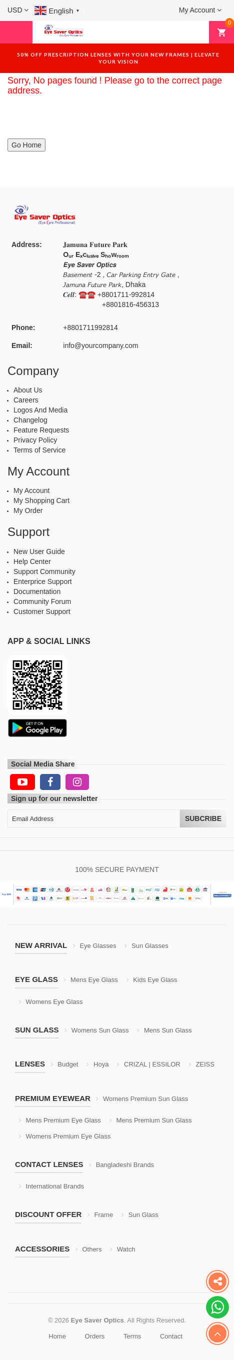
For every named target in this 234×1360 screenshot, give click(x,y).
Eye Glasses (94, 946)
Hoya (97, 1064)
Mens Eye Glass (91, 980)
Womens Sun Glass (96, 1030)
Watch (122, 1249)
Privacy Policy (35, 440)
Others (89, 1249)
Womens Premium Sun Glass (142, 1098)
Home (57, 1336)
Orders (95, 1336)
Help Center (32, 562)
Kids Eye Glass (152, 980)
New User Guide (39, 552)
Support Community (45, 572)
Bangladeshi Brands (121, 1164)
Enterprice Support (43, 582)
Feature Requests (41, 430)
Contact (171, 1336)
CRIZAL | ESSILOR (148, 1064)
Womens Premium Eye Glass (64, 1136)
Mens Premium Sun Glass (151, 1120)
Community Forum (42, 602)
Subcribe (203, 818)
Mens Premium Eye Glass (60, 1120)
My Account (32, 490)
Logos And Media (41, 410)
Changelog (31, 420)
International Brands (51, 1186)
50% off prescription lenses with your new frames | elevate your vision (118, 58)
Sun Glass (140, 1214)
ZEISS (201, 1064)
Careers (26, 400)
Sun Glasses (146, 946)
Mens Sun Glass (164, 1030)
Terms (132, 1336)
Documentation (37, 592)
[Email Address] (94, 819)
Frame (100, 1214)
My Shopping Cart (42, 500)
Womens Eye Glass (51, 1002)
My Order (28, 510)
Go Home (27, 145)
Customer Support (42, 612)
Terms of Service (40, 450)
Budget (64, 1064)
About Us (28, 390)
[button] (18, 10)
